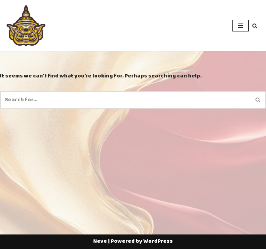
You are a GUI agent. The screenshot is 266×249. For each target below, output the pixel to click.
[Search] (254, 25)
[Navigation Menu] (240, 25)
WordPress (158, 241)
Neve (100, 241)
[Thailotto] (26, 25)
